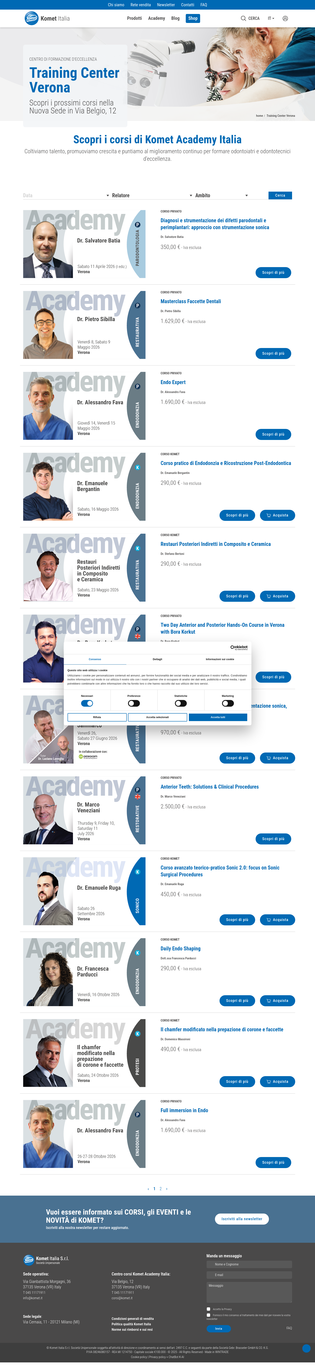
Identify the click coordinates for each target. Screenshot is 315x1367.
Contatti (187, 4)
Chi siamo (116, 4)
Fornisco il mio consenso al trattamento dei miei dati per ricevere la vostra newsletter (248, 1321)
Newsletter (166, 4)
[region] (157, 151)
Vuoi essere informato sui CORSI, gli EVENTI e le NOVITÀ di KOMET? (119, 1220)
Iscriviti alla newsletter (241, 1223)
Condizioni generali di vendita (136, 1323)
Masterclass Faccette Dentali (191, 305)
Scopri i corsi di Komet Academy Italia (157, 140)
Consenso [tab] (95, 658)
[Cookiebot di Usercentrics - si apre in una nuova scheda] (229, 647)
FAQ (204, 4)
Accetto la (222, 1313)
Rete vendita (141, 4)
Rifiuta (97, 717)
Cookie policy (139, 1362)
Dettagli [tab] (157, 658)
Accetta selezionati (157, 717)
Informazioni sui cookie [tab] (220, 658)
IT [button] (269, 18)
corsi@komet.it (124, 1302)
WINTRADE (222, 1356)
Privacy (228, 1313)
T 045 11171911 (36, 1297)
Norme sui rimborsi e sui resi (136, 1334)
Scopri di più (272, 275)
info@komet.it (34, 1302)
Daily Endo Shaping (181, 952)
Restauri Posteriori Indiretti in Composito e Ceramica (216, 547)
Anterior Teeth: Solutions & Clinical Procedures (210, 790)
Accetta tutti (218, 717)
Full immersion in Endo (184, 1114)
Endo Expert (173, 386)
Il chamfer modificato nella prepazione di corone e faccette (222, 1033)
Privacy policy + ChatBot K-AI (166, 1362)
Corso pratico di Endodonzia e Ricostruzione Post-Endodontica (226, 467)
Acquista (277, 518)
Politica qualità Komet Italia (135, 1328)
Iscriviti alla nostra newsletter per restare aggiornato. (90, 1232)
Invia (218, 1333)
